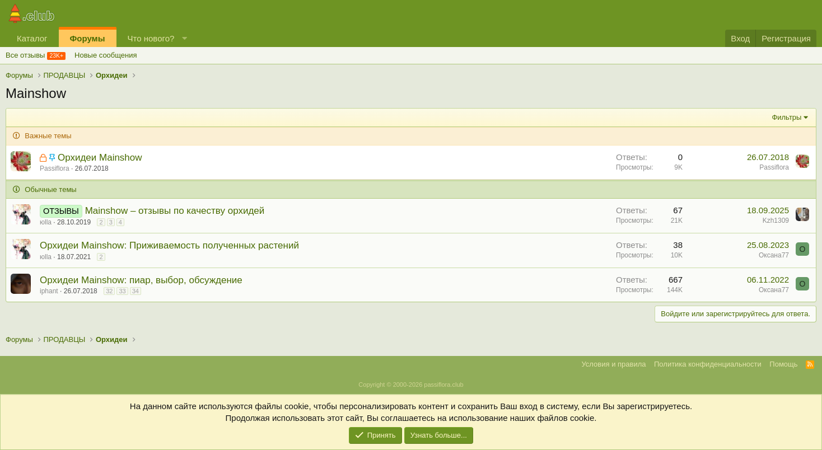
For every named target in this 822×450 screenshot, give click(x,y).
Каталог (32, 38)
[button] (184, 38)
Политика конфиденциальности (708, 364)
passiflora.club (443, 384)
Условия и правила (613, 364)
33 (122, 291)
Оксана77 (774, 255)
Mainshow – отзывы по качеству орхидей (175, 210)
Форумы (87, 38)
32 (109, 291)
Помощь (783, 364)
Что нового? (151, 38)
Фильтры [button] (786, 117)
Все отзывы (25, 55)
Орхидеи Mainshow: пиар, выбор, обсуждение (141, 280)
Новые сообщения (105, 55)
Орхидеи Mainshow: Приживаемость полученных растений (169, 245)
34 (135, 291)
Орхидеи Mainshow (100, 157)
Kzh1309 (776, 220)
